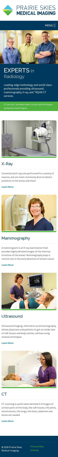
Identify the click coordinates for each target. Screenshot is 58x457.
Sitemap (35, 450)
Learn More (7, 186)
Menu (50, 25)
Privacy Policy (37, 446)
